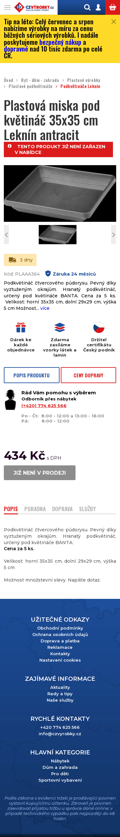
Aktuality (60, 687)
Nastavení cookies (60, 660)
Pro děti (60, 773)
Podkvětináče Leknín (80, 86)
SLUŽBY (87, 509)
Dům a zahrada (60, 767)
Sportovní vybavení (60, 780)
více (45, 308)
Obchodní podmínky (60, 628)
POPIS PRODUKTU (31, 375)
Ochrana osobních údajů (60, 634)
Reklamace (60, 647)
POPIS (11, 509)
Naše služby (60, 700)
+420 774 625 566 (60, 727)
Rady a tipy (60, 693)
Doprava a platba (60, 640)
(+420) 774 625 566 (44, 405)
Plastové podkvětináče (30, 86)
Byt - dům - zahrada (40, 80)
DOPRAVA (62, 509)
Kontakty (60, 653)
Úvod (8, 80)
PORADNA (35, 509)
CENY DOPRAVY (88, 375)
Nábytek (60, 760)
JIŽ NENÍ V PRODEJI (39, 473)
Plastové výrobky (83, 80)
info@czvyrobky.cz (60, 733)
